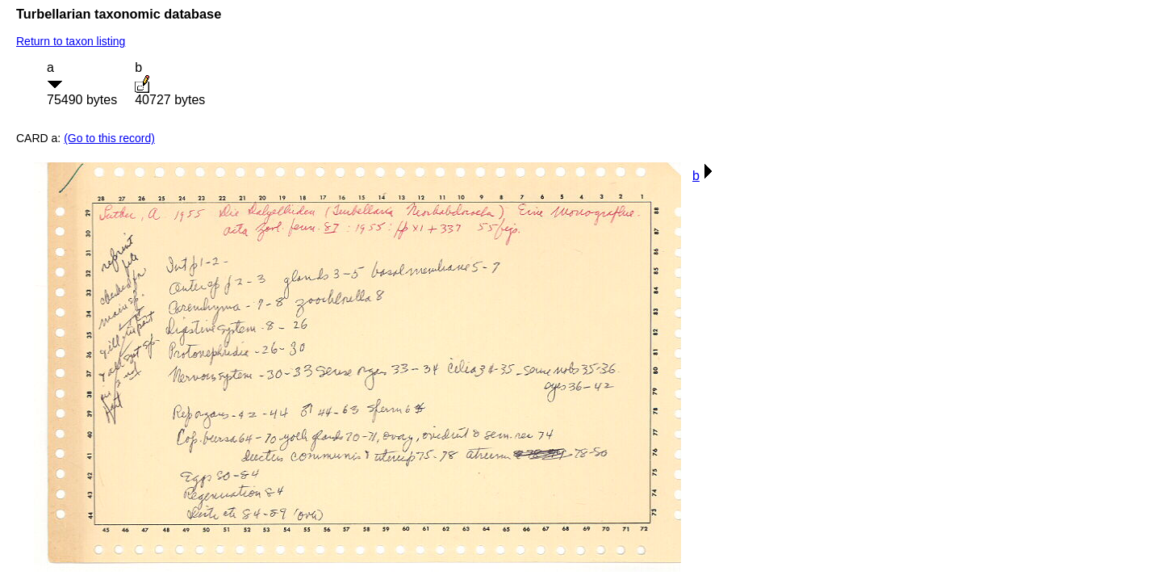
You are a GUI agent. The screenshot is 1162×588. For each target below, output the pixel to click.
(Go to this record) (109, 138)
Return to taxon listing (70, 41)
